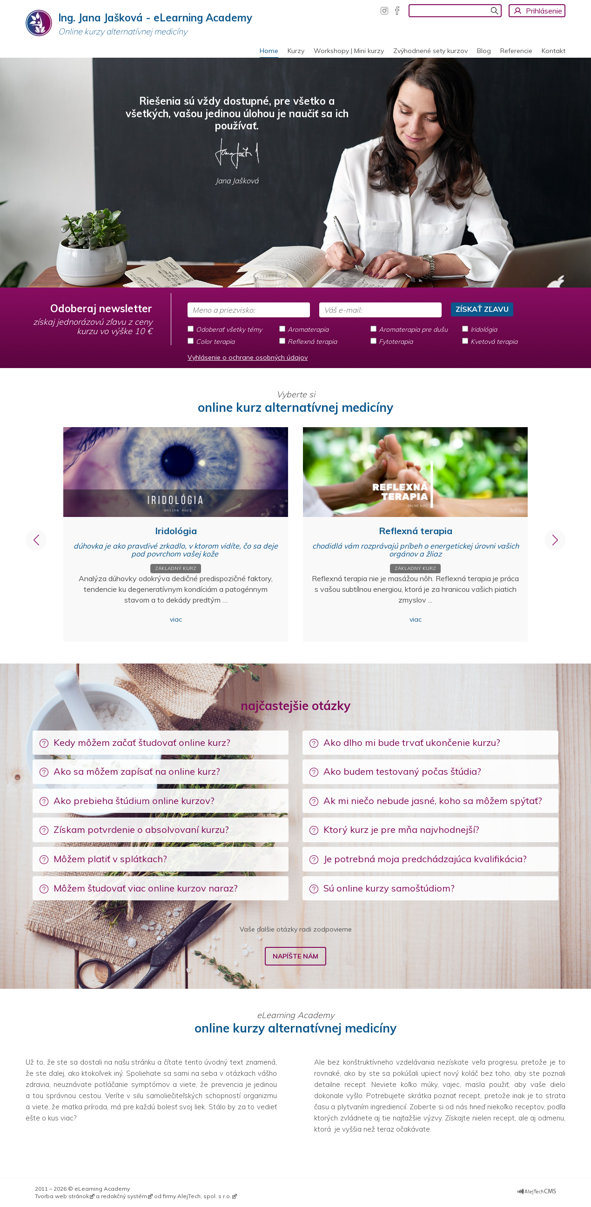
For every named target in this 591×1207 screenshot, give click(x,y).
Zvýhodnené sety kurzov (430, 51)
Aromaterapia (308, 329)
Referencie (516, 51)
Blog (484, 51)
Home (269, 51)
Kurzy (296, 51)
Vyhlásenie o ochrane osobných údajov (248, 357)
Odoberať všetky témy (229, 329)
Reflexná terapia (312, 341)
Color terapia (215, 341)
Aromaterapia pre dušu (413, 329)
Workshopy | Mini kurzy (349, 51)
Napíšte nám (295, 956)
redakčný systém (124, 1196)
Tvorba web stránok (62, 1196)
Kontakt (553, 51)
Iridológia (483, 329)
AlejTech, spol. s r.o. (204, 1196)
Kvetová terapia (493, 341)
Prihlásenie (544, 10)
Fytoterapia (396, 341)
